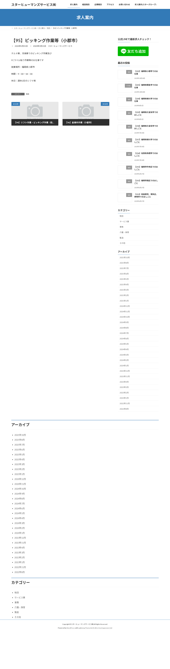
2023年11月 (125, 376)
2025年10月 (125, 257)
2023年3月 (124, 387)
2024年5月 (124, 344)
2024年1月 (124, 365)
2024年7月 (124, 333)
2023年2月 (124, 392)
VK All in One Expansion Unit (102, 628)
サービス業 (124, 221)
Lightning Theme (84, 628)
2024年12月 (125, 306)
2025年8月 (124, 263)
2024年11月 (125, 311)
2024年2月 (124, 360)
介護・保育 (124, 232)
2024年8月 (124, 328)
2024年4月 (124, 349)
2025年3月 (124, 290)
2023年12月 (125, 371)
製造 (121, 238)
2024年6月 (124, 338)
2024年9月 (124, 322)
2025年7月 (124, 268)
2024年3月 (124, 355)
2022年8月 (124, 409)
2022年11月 (125, 403)
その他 (122, 243)
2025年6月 (124, 274)
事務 (121, 227)
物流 (27, 94)
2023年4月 (124, 382)
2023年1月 (124, 398)
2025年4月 (124, 284)
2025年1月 (124, 301)
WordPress (71, 628)
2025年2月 (124, 295)
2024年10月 (125, 317)
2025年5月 (124, 279)
